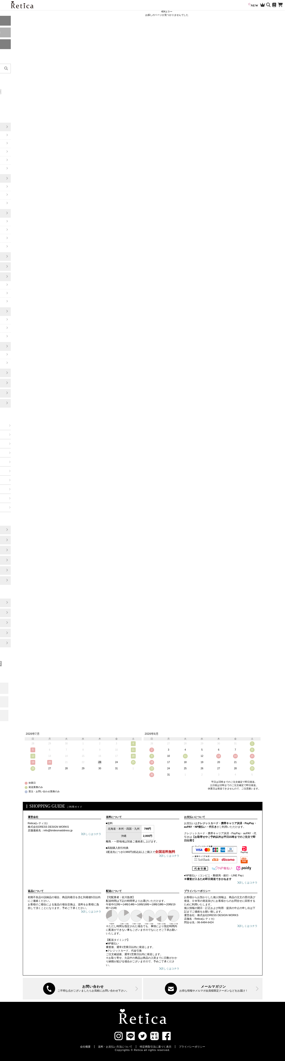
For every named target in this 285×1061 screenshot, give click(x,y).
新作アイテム (13, 78)
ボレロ (11, 285)
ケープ (11, 168)
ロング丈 (13, 143)
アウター (13, 276)
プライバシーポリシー (192, 1046)
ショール (13, 293)
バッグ (11, 266)
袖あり (11, 152)
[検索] (43, 68)
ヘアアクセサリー (18, 346)
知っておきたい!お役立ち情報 (21, 91)
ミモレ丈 (13, 135)
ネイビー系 (19, 452)
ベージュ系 (19, 480)
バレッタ (13, 354)
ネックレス (14, 319)
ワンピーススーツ (18, 221)
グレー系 (17, 498)
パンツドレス (16, 178)
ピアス (11, 328)
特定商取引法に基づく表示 (155, 1046)
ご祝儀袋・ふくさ (18, 403)
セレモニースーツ (18, 213)
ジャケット (14, 301)
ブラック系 (19, 507)
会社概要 (85, 1046)
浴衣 (10, 393)
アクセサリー (16, 311)
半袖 (10, 160)
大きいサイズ (13, 105)
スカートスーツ (17, 230)
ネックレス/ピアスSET (22, 336)
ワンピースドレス (18, 127)
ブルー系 (17, 461)
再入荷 (26, 78)
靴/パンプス (15, 256)
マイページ (26, 44)
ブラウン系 (19, 489)
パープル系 (19, 443)
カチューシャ (16, 363)
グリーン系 (19, 471)
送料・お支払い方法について (115, 1046)
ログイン (26, 20)
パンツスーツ (16, 238)
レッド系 (17, 425)
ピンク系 (17, 434)
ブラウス (13, 246)
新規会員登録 (26, 32)
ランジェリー (16, 383)
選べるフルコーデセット (19, 98)
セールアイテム (14, 85)
